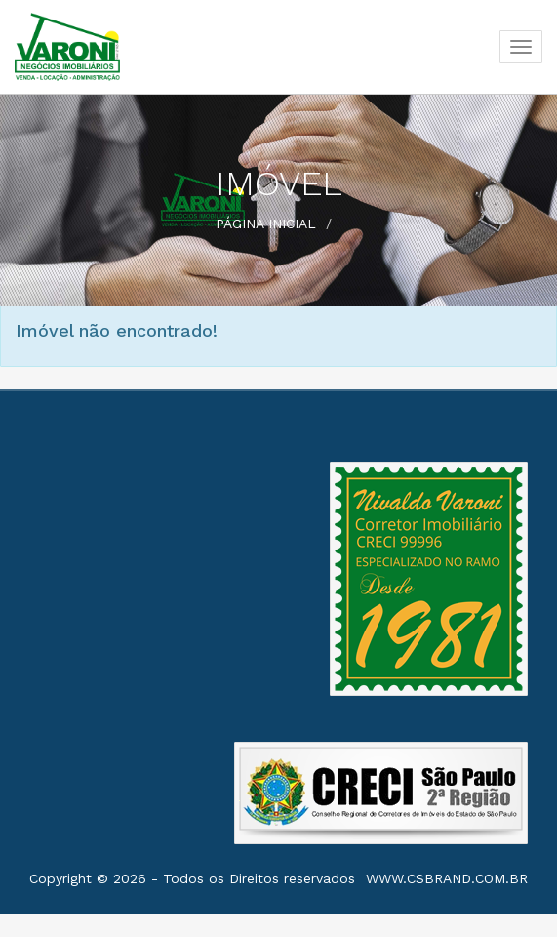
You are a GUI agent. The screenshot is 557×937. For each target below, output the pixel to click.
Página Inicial (266, 223)
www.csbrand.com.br (447, 878)
